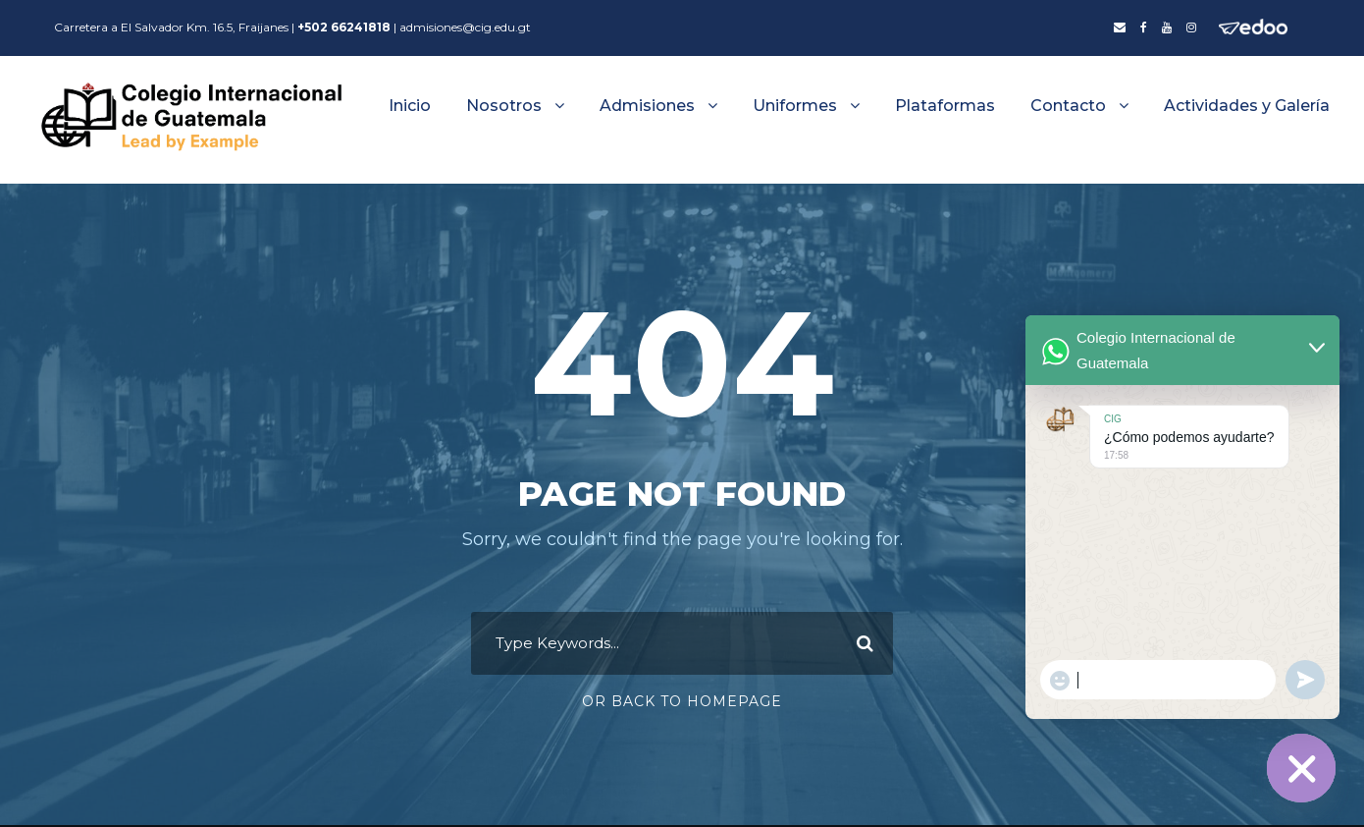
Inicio (410, 105)
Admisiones (647, 105)
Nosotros (504, 105)
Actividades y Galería (1247, 105)
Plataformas (945, 105)
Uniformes (795, 105)
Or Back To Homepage (682, 702)
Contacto (1068, 105)
